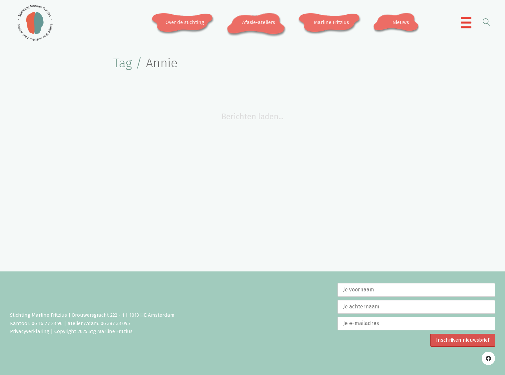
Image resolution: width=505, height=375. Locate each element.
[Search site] (486, 23)
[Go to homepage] (35, 23)
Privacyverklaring (29, 331)
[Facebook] (488, 358)
